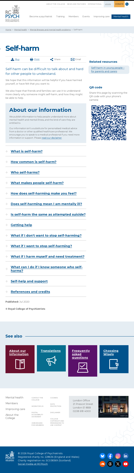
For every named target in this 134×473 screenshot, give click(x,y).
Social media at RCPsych (33, 464)
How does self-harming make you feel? (44, 193)
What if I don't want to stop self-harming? (46, 235)
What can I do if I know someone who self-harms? (47, 269)
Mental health (120, 16)
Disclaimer (55, 412)
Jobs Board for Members (38, 424)
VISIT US (124, 416)
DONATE (119, 4)
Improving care (102, 16)
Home (8, 30)
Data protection (55, 405)
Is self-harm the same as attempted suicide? (48, 214)
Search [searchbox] (127, 4)
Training (60, 16)
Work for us (37, 406)
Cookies (54, 398)
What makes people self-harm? (37, 183)
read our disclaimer (52, 138)
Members (74, 16)
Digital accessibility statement (37, 414)
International (95, 4)
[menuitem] (40, 16)
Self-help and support (29, 281)
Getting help (21, 225)
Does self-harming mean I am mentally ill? (46, 204)
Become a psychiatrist (40, 16)
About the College (55, 4)
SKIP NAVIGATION (44, 3)
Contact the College (37, 399)
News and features (76, 4)
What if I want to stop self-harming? (41, 246)
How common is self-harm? (33, 162)
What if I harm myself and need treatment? (47, 256)
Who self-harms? (25, 172)
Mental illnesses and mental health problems (50, 30)
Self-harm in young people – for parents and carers (107, 69)
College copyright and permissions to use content (57, 422)
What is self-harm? (27, 151)
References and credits (30, 292)
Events (86, 16)
